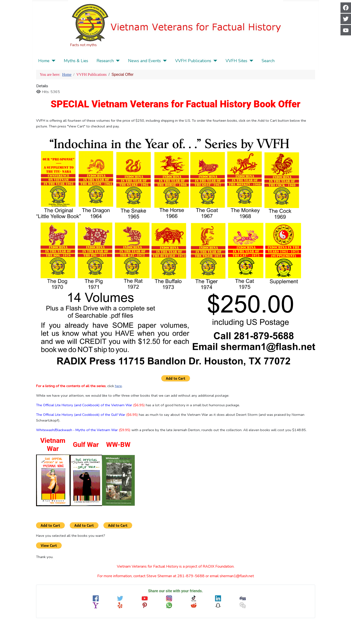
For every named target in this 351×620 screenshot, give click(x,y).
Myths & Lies (76, 61)
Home (43, 61)
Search (268, 61)
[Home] (52, 61)
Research (105, 61)
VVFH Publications (193, 61)
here (118, 386)
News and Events (144, 61)
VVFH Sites (236, 61)
